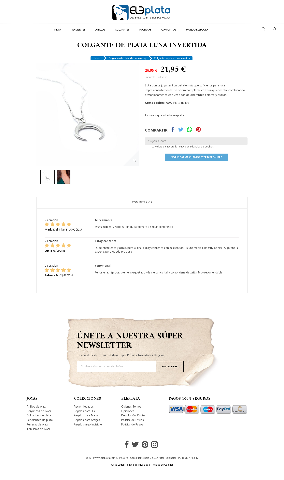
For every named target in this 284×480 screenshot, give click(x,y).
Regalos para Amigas (87, 420)
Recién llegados (84, 406)
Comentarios (142, 202)
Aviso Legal (117, 465)
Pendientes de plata (40, 420)
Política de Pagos (132, 424)
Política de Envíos (132, 420)
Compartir (172, 130)
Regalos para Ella (84, 411)
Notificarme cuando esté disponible (196, 157)
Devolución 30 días (133, 415)
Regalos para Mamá (86, 415)
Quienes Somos (131, 406)
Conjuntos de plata (39, 411)
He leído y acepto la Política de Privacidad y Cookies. (183, 147)
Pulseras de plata (38, 424)
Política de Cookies (162, 465)
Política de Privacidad (138, 465)
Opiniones (127, 411)
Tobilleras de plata (38, 429)
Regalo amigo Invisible (88, 424)
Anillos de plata (37, 406)
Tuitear (180, 130)
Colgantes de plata (39, 415)
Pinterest (198, 130)
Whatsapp (189, 130)
